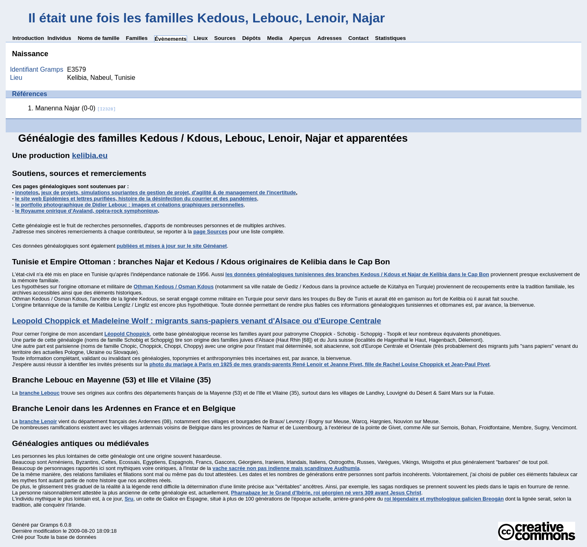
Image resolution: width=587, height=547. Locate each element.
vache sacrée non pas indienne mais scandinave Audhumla (286, 468)
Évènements (170, 39)
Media (274, 38)
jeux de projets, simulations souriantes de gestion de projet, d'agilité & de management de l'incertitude (168, 192)
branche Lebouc (39, 393)
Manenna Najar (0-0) (75, 108)
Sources (225, 38)
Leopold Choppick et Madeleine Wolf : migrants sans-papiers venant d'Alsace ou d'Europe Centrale (196, 320)
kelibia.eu (90, 155)
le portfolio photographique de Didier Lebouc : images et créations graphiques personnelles (129, 205)
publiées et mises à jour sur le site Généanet (172, 246)
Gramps (49, 525)
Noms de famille (98, 38)
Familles (137, 38)
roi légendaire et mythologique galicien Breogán (444, 499)
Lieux (201, 38)
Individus (59, 38)
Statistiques (390, 38)
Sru (129, 499)
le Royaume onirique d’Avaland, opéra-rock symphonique (86, 211)
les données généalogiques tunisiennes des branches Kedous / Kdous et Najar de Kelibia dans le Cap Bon (357, 274)
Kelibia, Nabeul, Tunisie (101, 77)
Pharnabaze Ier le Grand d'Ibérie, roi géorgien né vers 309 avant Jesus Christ (326, 493)
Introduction (28, 38)
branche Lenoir (38, 421)
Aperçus (300, 38)
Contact (358, 38)
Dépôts (251, 38)
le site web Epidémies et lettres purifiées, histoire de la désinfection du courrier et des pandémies (136, 199)
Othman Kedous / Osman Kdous (174, 286)
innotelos (26, 192)
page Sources (210, 231)
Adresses (329, 38)
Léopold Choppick (127, 334)
